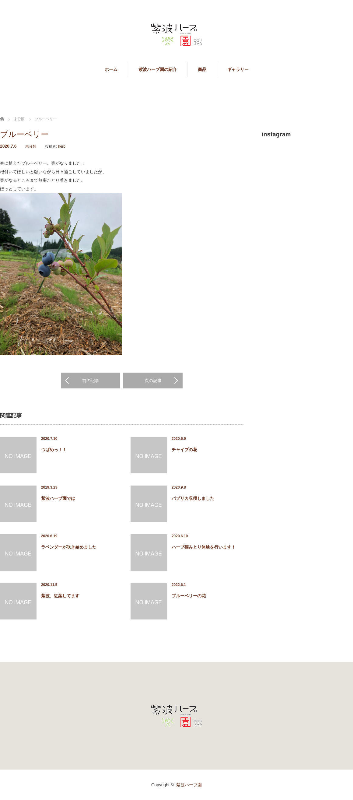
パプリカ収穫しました (193, 498)
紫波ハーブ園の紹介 (157, 69)
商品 (202, 69)
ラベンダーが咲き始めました (68, 547)
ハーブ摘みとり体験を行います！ (204, 547)
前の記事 (90, 380)
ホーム (111, 69)
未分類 (30, 146)
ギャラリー (238, 69)
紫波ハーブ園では (58, 498)
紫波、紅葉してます (60, 595)
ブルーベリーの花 (189, 595)
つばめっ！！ (54, 449)
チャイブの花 (184, 449)
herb (61, 146)
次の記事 (153, 380)
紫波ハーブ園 (189, 784)
